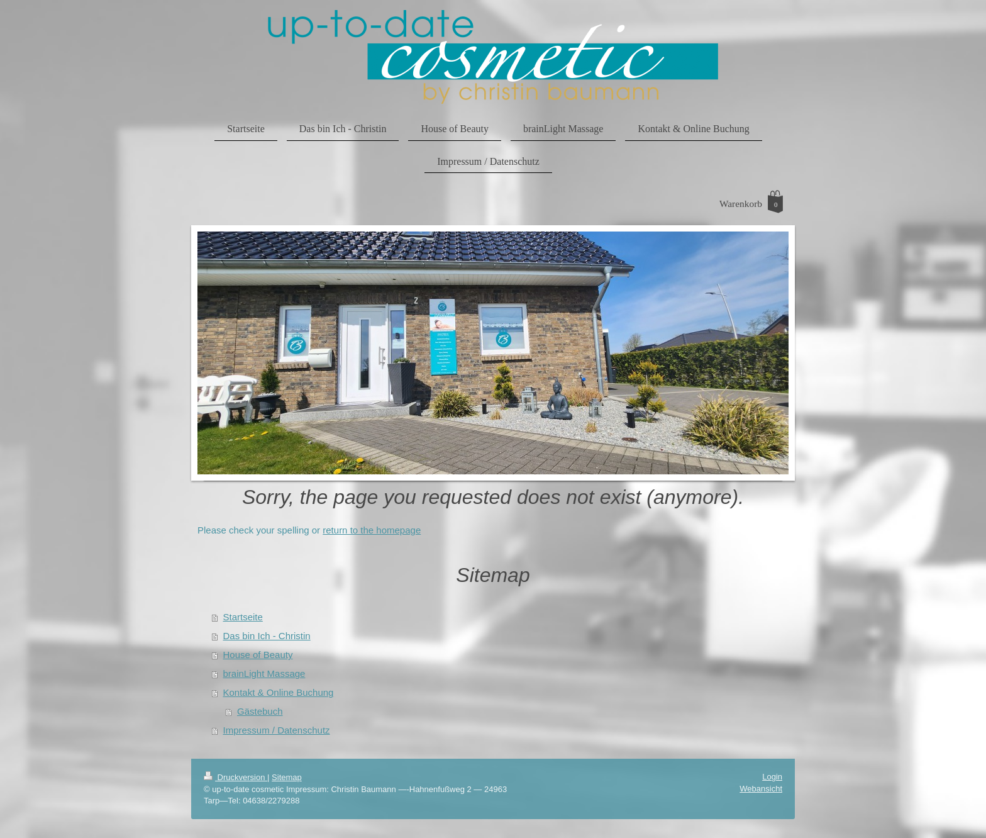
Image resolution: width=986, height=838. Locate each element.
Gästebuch (260, 711)
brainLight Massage (264, 673)
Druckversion (235, 777)
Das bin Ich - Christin (267, 635)
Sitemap (287, 777)
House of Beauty (258, 654)
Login (772, 776)
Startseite (243, 617)
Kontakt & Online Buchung (278, 692)
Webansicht (761, 788)
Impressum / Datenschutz (276, 730)
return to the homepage (372, 530)
